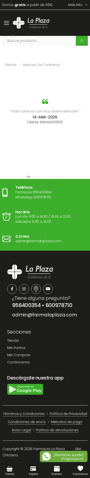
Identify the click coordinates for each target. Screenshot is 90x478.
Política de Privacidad (68, 413)
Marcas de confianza (41, 64)
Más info (75, 4)
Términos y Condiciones (24, 413)
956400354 (26, 305)
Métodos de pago (66, 421)
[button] (22, 177)
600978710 (58, 305)
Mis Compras (18, 355)
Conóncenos (18, 362)
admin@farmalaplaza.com (44, 314)
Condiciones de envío (27, 421)
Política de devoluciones (57, 430)
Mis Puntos (16, 347)
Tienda (10, 64)
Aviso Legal (21, 430)
